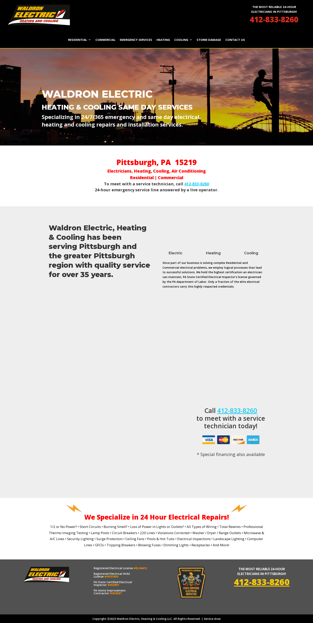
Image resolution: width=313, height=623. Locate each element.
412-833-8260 (274, 19)
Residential (77, 40)
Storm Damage (209, 40)
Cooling (181, 40)
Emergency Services (136, 40)
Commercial (105, 40)
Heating (163, 40)
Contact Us (235, 40)
